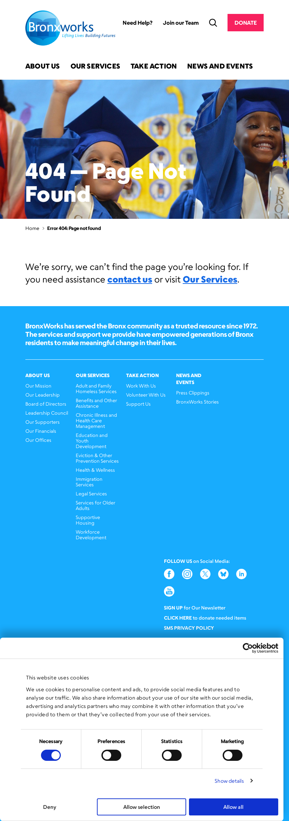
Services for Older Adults (95, 505)
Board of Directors (45, 404)
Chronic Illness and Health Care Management (96, 420)
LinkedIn (241, 574)
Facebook (169, 574)
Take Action (154, 66)
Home (32, 228)
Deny (49, 807)
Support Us (138, 404)
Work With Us (141, 386)
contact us (129, 279)
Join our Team (181, 22)
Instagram (187, 574)
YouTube (169, 591)
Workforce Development (91, 534)
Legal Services (91, 493)
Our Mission (38, 386)
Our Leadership (42, 395)
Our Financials (40, 431)
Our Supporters (42, 422)
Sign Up (173, 608)
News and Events (220, 66)
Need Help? (137, 22)
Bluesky (223, 574)
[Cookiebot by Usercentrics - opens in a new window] (247, 648)
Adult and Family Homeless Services (96, 388)
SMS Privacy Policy (189, 628)
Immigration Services (89, 481)
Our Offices (38, 440)
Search (213, 23)
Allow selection (141, 807)
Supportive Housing (88, 520)
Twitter (205, 574)
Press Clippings (192, 393)
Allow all (233, 807)
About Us (42, 66)
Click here (178, 618)
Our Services (95, 66)
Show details (229, 781)
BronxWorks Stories (197, 402)
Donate (245, 22)
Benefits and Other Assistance (96, 403)
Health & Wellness (95, 470)
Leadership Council (46, 413)
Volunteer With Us (146, 395)
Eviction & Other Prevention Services (97, 458)
